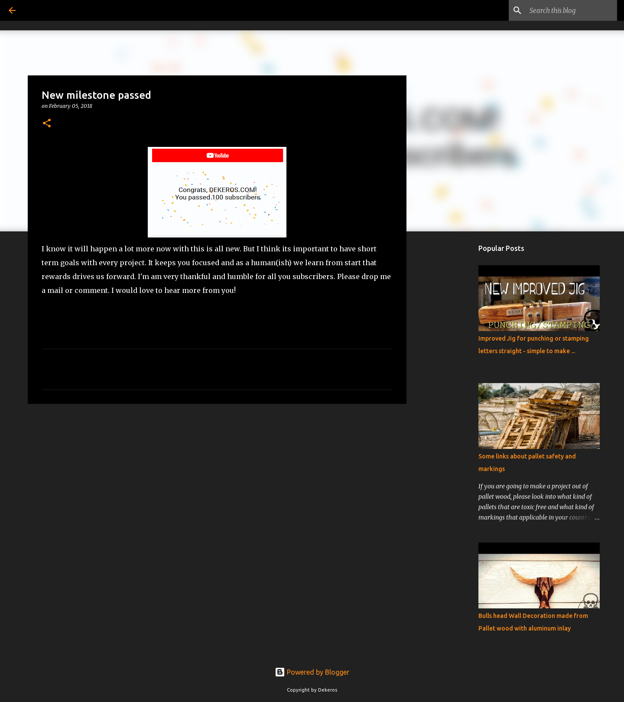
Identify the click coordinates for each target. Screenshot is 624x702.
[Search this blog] (571, 10)
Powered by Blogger (312, 672)
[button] (47, 124)
